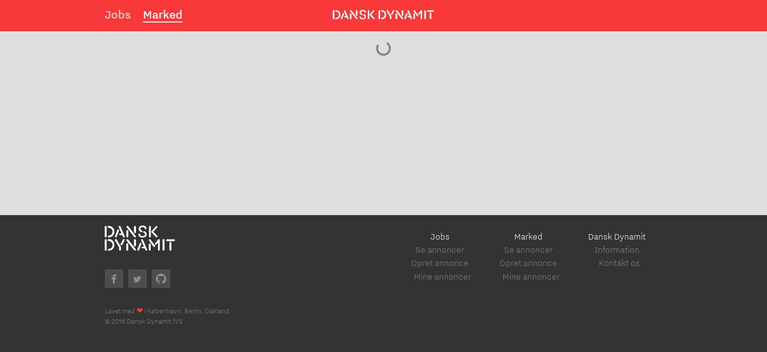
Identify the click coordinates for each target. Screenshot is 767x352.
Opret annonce (440, 262)
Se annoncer (439, 249)
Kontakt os (619, 262)
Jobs (118, 14)
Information (617, 249)
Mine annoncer (442, 276)
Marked (162, 14)
